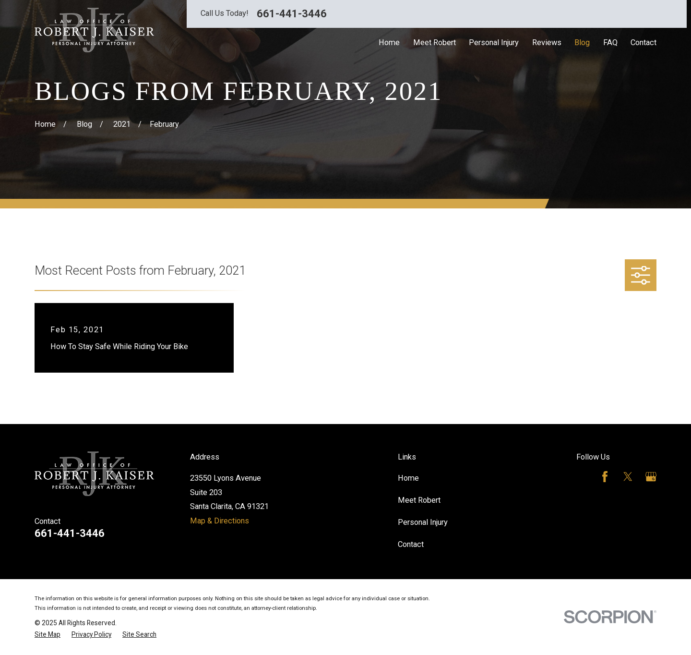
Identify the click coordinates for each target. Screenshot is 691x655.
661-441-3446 (292, 14)
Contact (411, 544)
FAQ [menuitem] (610, 42)
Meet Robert (419, 500)
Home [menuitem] (389, 42)
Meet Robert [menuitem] (434, 42)
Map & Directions (219, 520)
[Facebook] (604, 476)
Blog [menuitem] (582, 42)
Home (408, 478)
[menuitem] (47, 635)
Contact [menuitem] (643, 42)
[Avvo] (581, 476)
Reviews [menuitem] (546, 42)
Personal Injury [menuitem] (494, 42)
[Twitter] (627, 476)
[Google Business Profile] (650, 476)
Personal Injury (423, 522)
